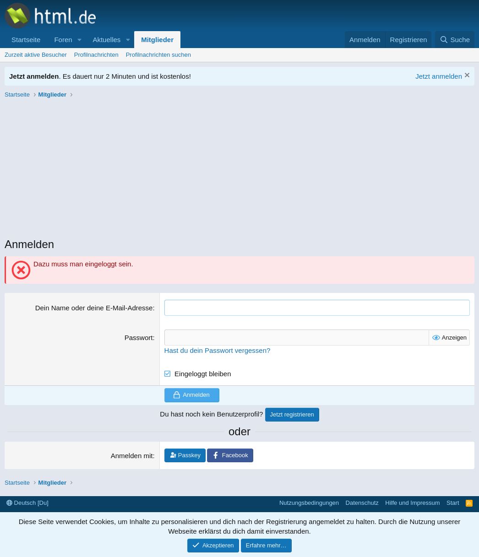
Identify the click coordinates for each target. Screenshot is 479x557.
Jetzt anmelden (438, 76)
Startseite (25, 39)
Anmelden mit (132, 456)
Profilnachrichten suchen (158, 54)
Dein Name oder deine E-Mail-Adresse (94, 308)
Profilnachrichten (96, 54)
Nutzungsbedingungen (309, 502)
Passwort (139, 337)
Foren (63, 39)
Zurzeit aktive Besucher (36, 54)
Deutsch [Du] (27, 502)
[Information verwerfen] (466, 76)
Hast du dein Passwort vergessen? (217, 350)
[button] (79, 39)
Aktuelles (106, 39)
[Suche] (454, 39)
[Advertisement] (239, 170)
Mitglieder (157, 39)
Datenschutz (362, 502)
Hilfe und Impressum (412, 502)
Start (452, 502)
